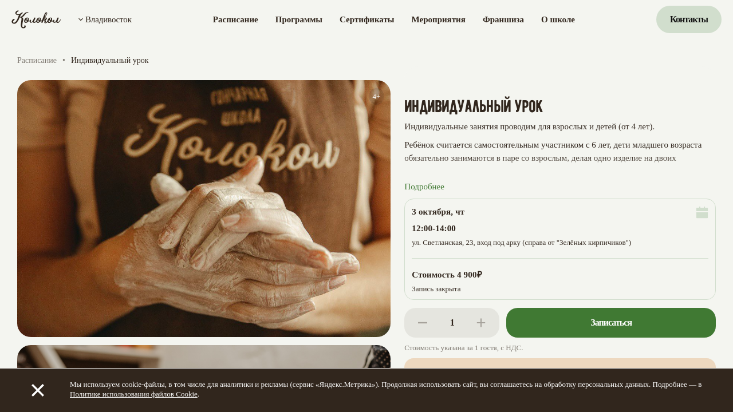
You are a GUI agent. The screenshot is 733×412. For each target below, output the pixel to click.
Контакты (689, 19)
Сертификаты (367, 19)
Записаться (611, 322)
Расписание (235, 19)
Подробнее (424, 186)
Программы (298, 19)
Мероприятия (439, 19)
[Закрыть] (37, 390)
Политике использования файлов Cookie (134, 394)
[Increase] (481, 322)
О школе (558, 19)
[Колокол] (36, 19)
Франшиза (503, 19)
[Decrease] (422, 322)
